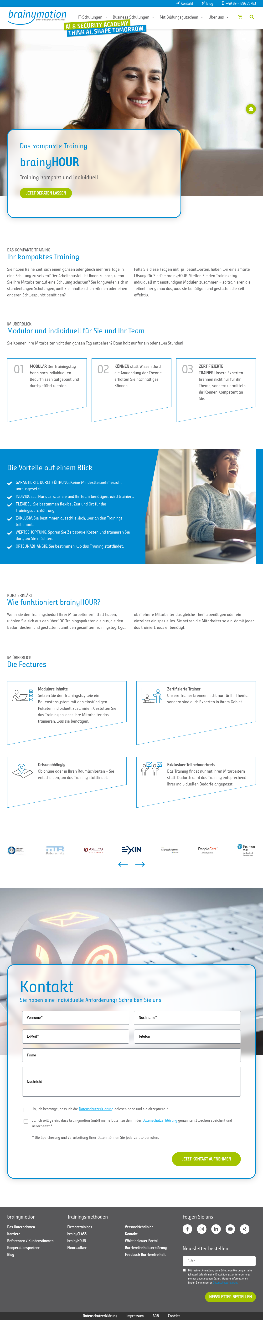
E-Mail (192, 1261)
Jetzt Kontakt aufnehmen (206, 1158)
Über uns (219, 17)
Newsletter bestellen (230, 1297)
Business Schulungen (134, 17)
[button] (252, 17)
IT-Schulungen (93, 17)
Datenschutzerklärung (96, 1108)
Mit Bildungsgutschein (182, 17)
